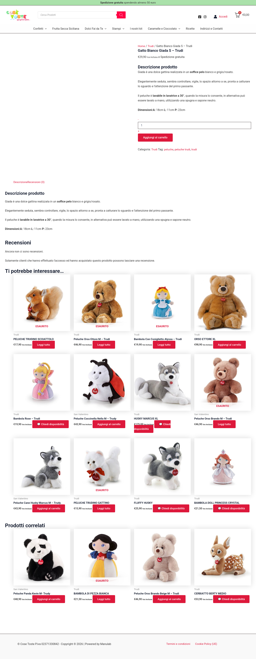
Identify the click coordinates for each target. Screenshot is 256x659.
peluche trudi (183, 149)
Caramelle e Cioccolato (164, 28)
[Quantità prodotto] (194, 125)
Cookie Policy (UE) (205, 644)
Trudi (151, 46)
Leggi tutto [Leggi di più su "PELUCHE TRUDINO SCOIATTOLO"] (44, 345)
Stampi (118, 28)
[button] (45, 28)
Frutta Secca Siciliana (65, 28)
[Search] (121, 14)
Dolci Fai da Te (95, 28)
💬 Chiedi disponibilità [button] (32, 427)
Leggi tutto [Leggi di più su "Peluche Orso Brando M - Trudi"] (225, 425)
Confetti (40, 28)
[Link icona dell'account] (221, 16)
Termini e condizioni (178, 644)
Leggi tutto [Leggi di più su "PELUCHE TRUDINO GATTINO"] (104, 509)
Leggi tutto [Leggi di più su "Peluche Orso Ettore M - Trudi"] (104, 345)
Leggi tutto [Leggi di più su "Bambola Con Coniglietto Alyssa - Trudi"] (165, 345)
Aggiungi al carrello (155, 137)
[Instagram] (205, 16)
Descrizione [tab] (21, 182)
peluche (169, 149)
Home (141, 46)
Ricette (190, 28)
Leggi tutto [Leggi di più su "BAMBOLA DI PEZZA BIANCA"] (104, 605)
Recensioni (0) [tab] (37, 182)
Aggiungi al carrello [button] (230, 345)
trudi (195, 149)
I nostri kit (136, 28)
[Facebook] (199, 16)
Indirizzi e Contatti (211, 28)
